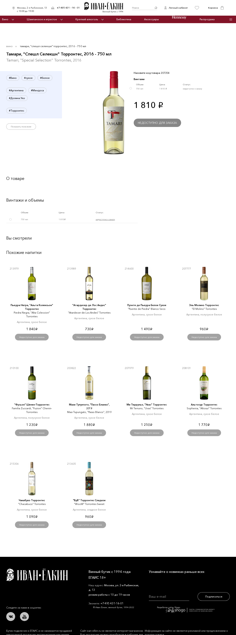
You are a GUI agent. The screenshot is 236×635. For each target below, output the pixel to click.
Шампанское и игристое (42, 19)
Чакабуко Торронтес (32, 500)
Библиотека (123, 19)
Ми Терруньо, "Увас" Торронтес (147, 404)
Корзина (213, 7)
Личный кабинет (178, 7)
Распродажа (207, 19)
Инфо (230, 19)
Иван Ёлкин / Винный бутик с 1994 (106, 8)
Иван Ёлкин (37, 575)
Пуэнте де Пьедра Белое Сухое (146, 305)
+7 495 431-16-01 (112, 603)
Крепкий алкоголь (86, 19)
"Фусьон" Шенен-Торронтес (31, 404)
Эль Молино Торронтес (204, 305)
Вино (5, 19)
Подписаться (213, 596)
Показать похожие (21, 126)
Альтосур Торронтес (204, 404)
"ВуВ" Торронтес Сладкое (89, 500)
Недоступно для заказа (157, 123)
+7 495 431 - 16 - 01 (68, 7)
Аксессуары (151, 19)
